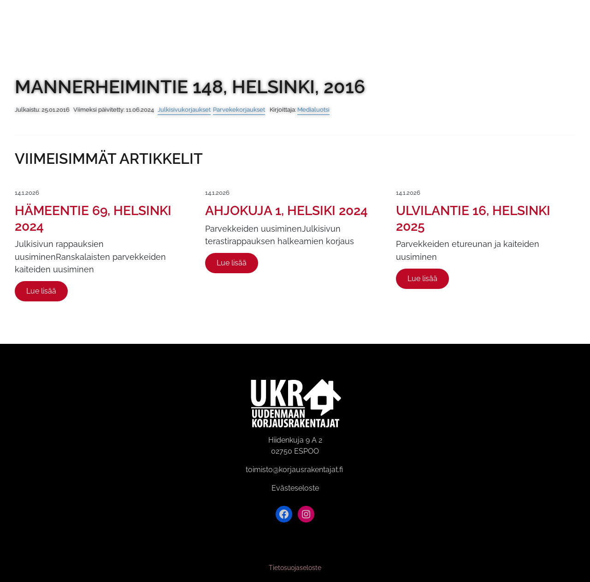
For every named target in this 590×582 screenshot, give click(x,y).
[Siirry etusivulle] (45, 25)
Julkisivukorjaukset (184, 109)
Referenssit (363, 27)
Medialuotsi (313, 109)
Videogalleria (287, 27)
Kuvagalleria (206, 27)
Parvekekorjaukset (239, 109)
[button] (565, 27)
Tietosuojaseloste (295, 567)
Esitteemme (511, 27)
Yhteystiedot (438, 27)
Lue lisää (41, 291)
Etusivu (141, 27)
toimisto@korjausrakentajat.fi (294, 469)
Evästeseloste (295, 488)
